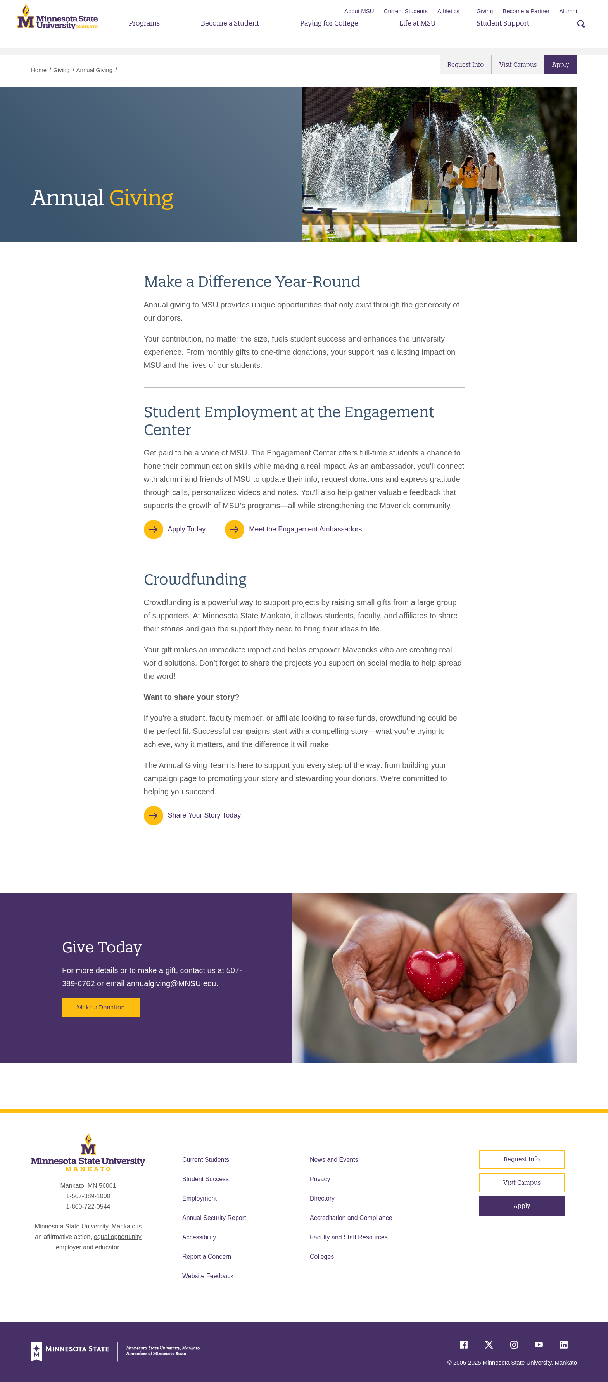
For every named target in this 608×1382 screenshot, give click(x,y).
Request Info (465, 64)
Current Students (406, 11)
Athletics (448, 11)
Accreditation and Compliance (351, 1218)
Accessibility (199, 1237)
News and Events (334, 1159)
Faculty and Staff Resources (349, 1237)
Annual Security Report (214, 1218)
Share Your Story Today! (205, 815)
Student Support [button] (494, 33)
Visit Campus (518, 64)
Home (39, 70)
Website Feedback (207, 1276)
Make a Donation (101, 1007)
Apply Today (187, 529)
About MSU (359, 11)
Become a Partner (526, 11)
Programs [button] (157, 33)
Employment (199, 1198)
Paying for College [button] (331, 33)
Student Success (205, 1179)
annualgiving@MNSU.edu (171, 983)
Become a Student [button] (237, 33)
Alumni (568, 11)
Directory (322, 1198)
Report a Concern (206, 1256)
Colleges (322, 1256)
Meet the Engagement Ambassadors (305, 529)
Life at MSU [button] (414, 33)
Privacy (320, 1179)
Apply (560, 64)
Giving (485, 11)
